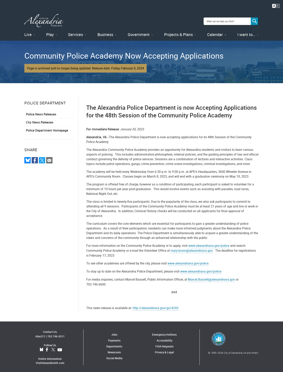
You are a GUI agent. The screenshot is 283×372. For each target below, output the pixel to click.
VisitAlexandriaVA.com (50, 361)
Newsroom (114, 351)
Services (75, 33)
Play (50, 33)
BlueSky (41, 348)
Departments (114, 345)
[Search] (255, 20)
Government (139, 33)
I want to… (246, 33)
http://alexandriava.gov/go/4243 (155, 307)
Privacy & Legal (164, 351)
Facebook (47, 348)
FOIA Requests (164, 345)
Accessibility (164, 339)
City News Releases (39, 121)
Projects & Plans (178, 33)
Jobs (114, 333)
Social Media (114, 357)
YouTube (60, 348)
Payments (114, 339)
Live (28, 33)
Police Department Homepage (47, 129)
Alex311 (40, 335)
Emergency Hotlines (164, 333)
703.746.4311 (56, 335)
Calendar (215, 33)
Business (105, 33)
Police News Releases (41, 113)
